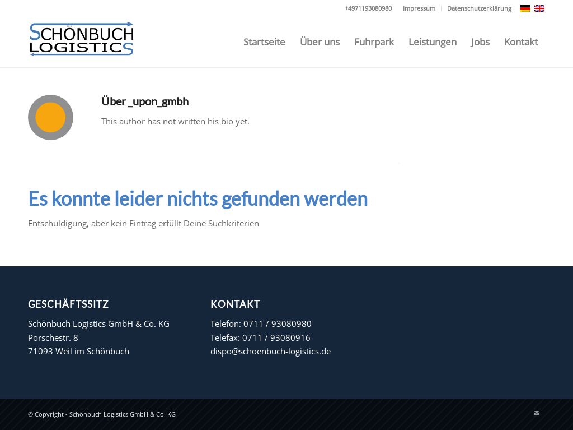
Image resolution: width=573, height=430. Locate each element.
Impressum (419, 8)
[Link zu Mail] (536, 413)
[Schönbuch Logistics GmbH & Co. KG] (81, 42)
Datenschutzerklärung (479, 8)
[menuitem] (419, 8)
